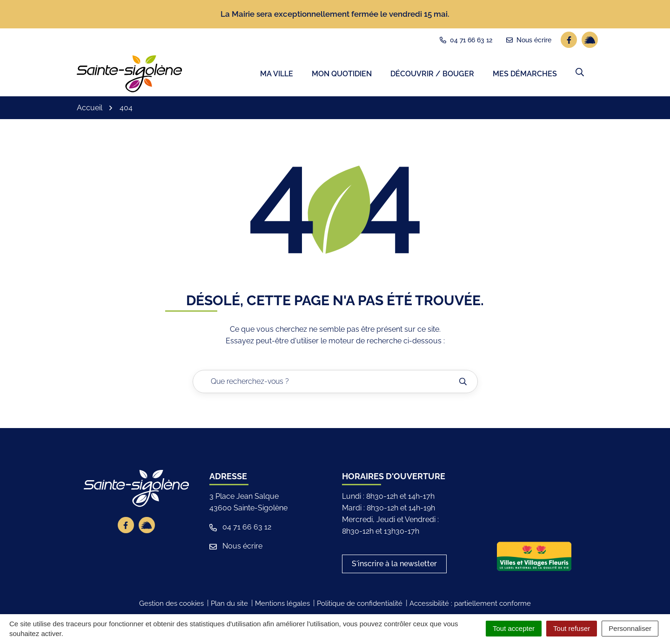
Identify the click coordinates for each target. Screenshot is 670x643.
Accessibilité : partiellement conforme (470, 606)
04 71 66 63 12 (240, 529)
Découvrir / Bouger (432, 74)
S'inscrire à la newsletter (394, 566)
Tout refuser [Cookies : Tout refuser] (571, 628)
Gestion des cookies (171, 606)
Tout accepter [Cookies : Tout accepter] (514, 628)
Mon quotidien (342, 74)
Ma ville (276, 74)
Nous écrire (235, 548)
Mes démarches (525, 74)
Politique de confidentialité (359, 606)
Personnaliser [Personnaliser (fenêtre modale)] (630, 628)
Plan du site (229, 606)
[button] (579, 73)
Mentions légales (282, 606)
